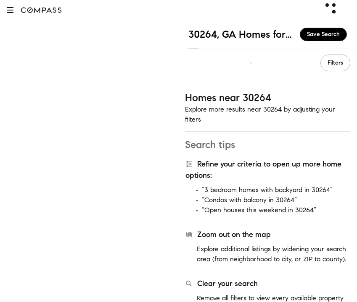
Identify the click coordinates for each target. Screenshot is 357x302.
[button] (10, 10)
